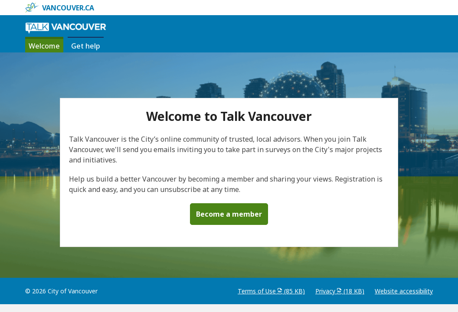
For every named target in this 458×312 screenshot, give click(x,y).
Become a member (229, 214)
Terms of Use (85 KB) (271, 291)
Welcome (44, 46)
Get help (87, 45)
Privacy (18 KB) (339, 291)
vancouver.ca (59, 8)
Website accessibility (404, 291)
